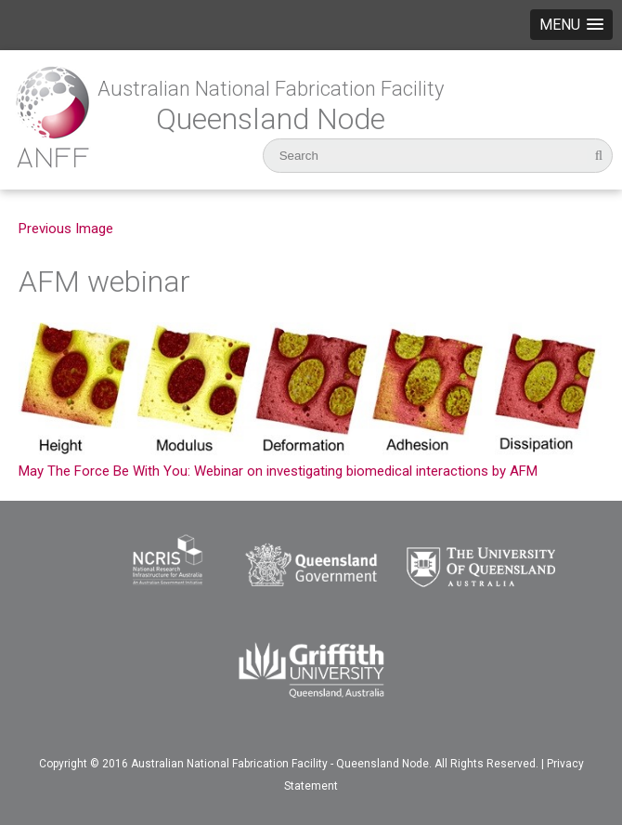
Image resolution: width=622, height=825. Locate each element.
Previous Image (66, 228)
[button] (571, 24)
